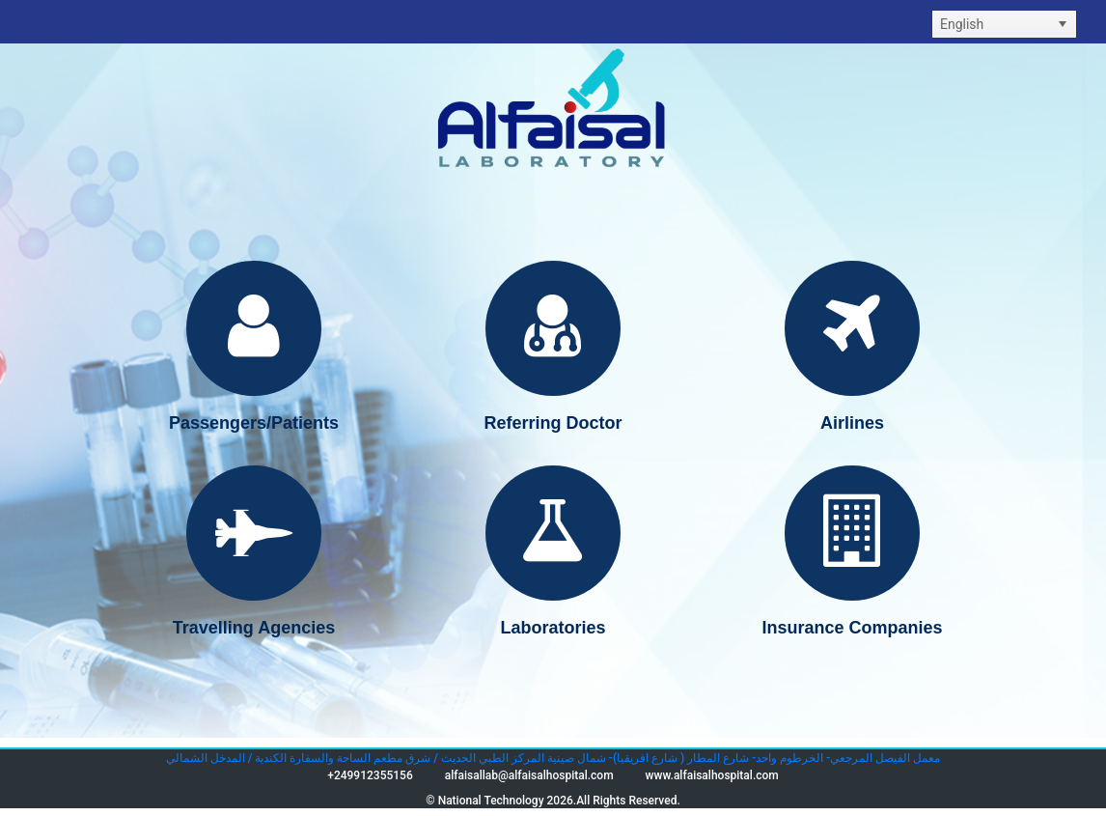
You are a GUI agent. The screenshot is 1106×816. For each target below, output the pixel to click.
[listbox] (1004, 24)
